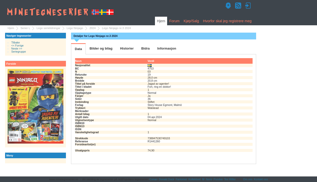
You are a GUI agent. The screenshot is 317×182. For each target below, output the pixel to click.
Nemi (209, 179)
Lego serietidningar (48, 28)
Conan (153, 179)
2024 (93, 28)
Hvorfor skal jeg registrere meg (227, 21)
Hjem (161, 21)
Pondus (218, 179)
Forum (174, 21)
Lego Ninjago (75, 28)
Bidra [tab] (145, 48)
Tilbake (15, 42)
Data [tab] (78, 49)
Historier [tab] (126, 48)
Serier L (25, 28)
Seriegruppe (18, 51)
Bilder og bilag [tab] (101, 48)
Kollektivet (194, 179)
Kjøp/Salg (191, 21)
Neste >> (16, 48)
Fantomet (181, 179)
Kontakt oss (261, 179)
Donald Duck (166, 179)
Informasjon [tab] (166, 48)
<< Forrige (17, 45)
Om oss (247, 179)
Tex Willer (230, 179)
